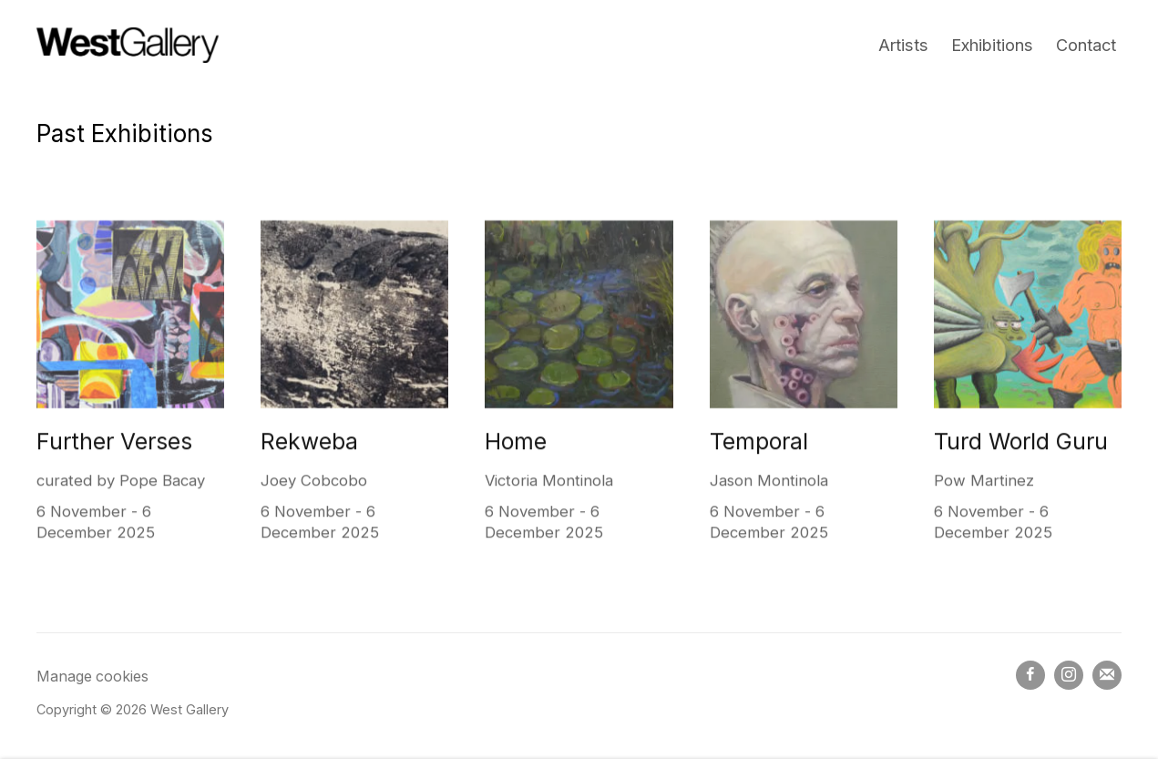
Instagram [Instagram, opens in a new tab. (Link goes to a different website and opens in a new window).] (1068, 675)
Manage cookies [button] (92, 676)
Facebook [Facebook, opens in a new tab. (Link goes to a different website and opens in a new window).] (1030, 675)
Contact (1086, 45)
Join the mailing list (1107, 675)
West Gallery (127, 45)
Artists (903, 45)
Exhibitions (992, 45)
